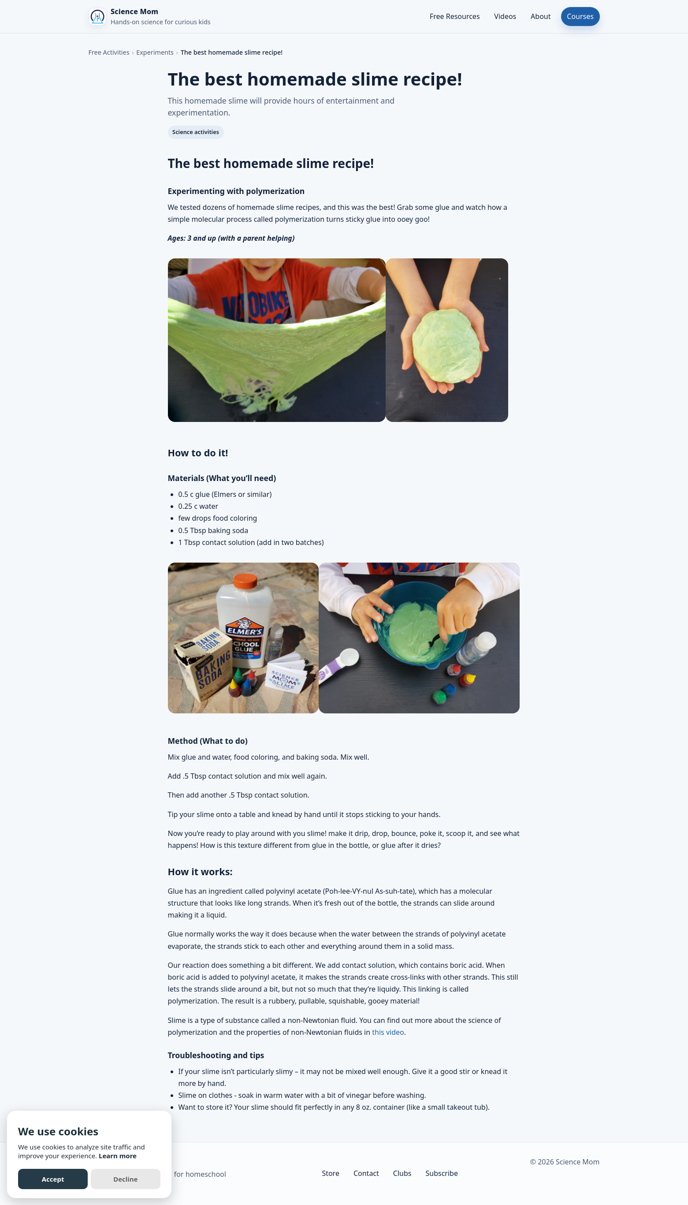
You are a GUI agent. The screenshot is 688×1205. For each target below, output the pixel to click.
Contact (366, 1173)
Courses (580, 16)
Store (330, 1173)
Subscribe (441, 1173)
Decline (125, 1179)
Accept (53, 1179)
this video (388, 1032)
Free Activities (109, 52)
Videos (505, 16)
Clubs (402, 1173)
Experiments (155, 52)
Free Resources (455, 16)
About (540, 16)
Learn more (118, 1155)
